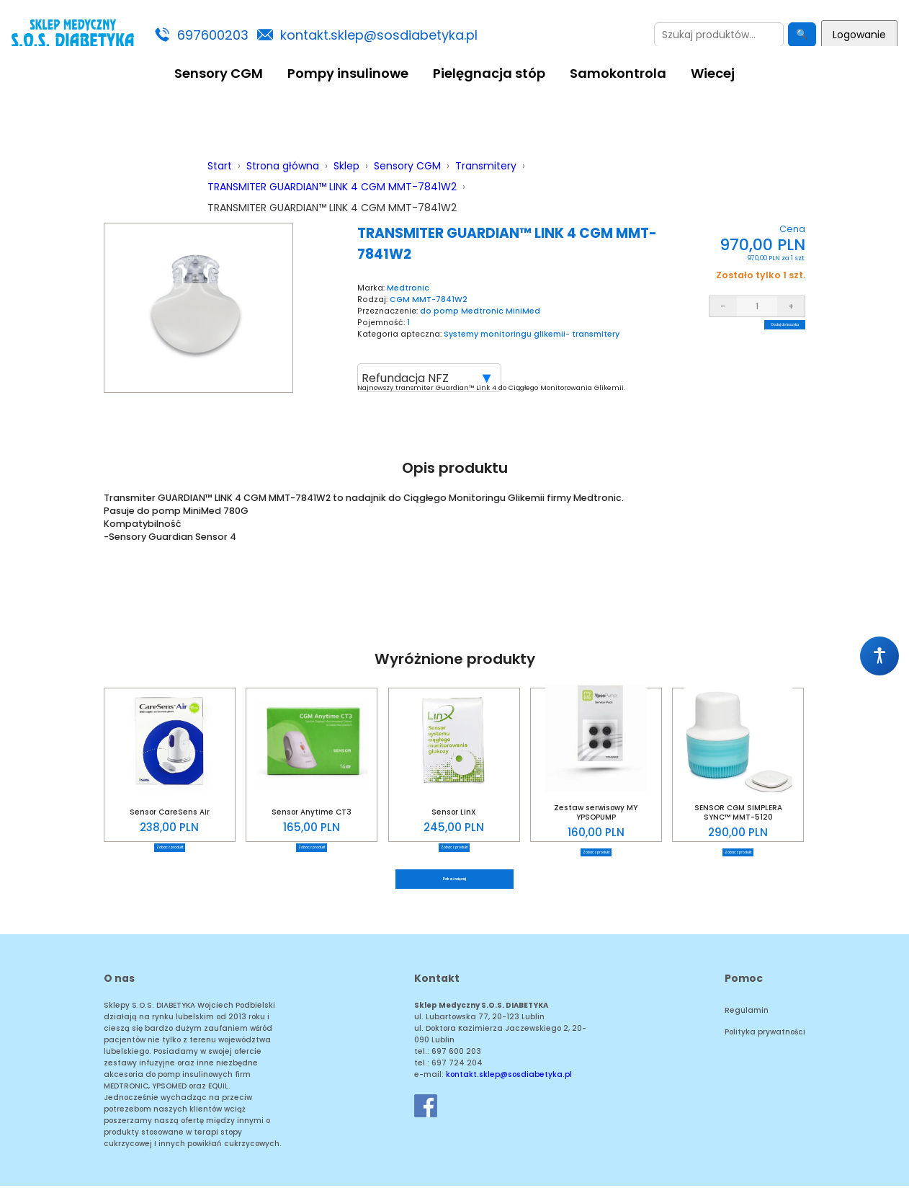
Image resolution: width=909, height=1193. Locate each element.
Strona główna (282, 166)
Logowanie (859, 34)
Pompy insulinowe (347, 73)
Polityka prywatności (765, 1039)
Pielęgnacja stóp (489, 73)
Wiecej (713, 73)
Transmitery (485, 166)
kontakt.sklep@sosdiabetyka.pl (379, 35)
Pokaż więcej (455, 882)
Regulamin (747, 1017)
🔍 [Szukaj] (802, 34)
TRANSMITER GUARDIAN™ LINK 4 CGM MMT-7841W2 (332, 186)
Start (219, 166)
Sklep (346, 166)
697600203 (212, 35)
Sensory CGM (218, 73)
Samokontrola (618, 73)
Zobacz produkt (169, 847)
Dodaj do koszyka (757, 334)
